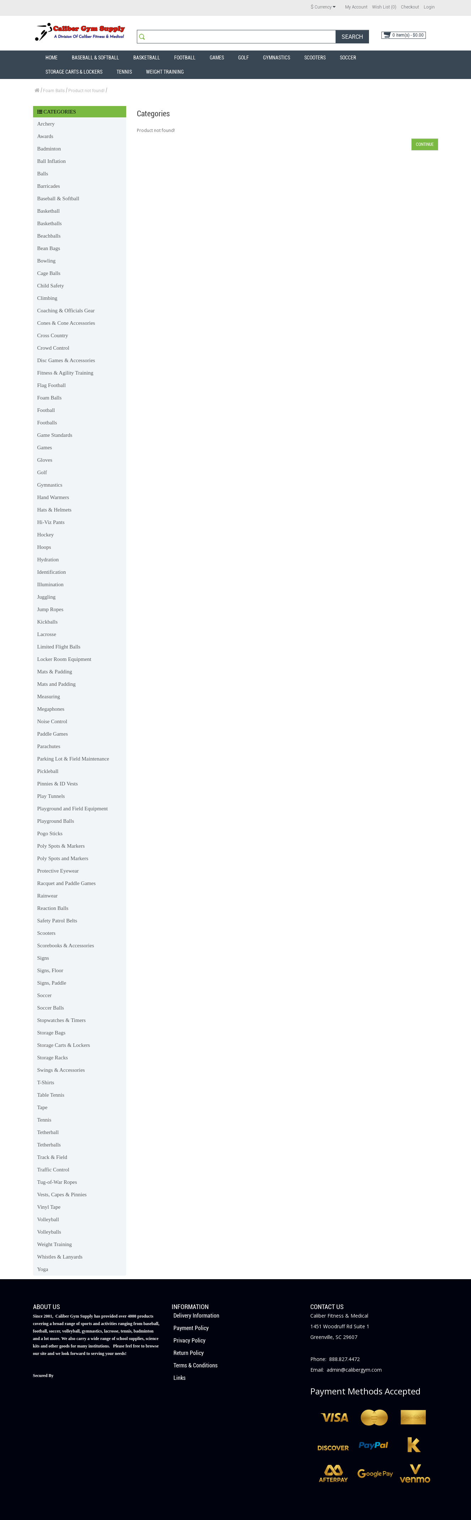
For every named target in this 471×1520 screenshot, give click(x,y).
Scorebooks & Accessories (65, 945)
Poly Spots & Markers (61, 846)
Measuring (48, 696)
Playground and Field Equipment (72, 808)
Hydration (48, 559)
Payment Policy (191, 1328)
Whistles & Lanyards (59, 1257)
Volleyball (48, 1219)
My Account (356, 7)
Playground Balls (55, 821)
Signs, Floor (50, 970)
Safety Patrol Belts (57, 920)
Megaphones (51, 709)
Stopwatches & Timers (61, 1020)
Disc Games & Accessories (66, 360)
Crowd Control (53, 348)
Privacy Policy (189, 1340)
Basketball (146, 57)
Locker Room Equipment (64, 659)
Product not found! (86, 90)
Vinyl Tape (49, 1207)
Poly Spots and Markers (63, 858)
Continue (425, 144)
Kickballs (47, 622)
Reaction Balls (53, 908)
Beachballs (49, 236)
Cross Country (52, 335)
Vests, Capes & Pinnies (62, 1194)
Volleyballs (49, 1232)
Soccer (348, 57)
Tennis (124, 72)
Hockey (45, 534)
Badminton (49, 149)
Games (217, 57)
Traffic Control (53, 1169)
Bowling (46, 261)
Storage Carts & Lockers (74, 72)
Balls (42, 173)
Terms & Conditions (195, 1365)
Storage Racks (52, 1057)
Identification (51, 572)
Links (179, 1378)
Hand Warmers (53, 497)
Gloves (45, 460)
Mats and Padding (56, 684)
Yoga (42, 1269)
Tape (42, 1107)
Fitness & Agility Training (65, 373)
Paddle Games (52, 734)
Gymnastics (276, 57)
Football (185, 57)
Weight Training (165, 72)
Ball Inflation (51, 161)
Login (429, 7)
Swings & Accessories (61, 1070)
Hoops (44, 547)
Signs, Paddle (51, 983)
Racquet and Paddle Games (66, 883)
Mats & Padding (54, 671)
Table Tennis (50, 1095)
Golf (243, 57)
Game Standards (55, 435)
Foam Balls (54, 90)
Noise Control (52, 721)
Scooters (315, 57)
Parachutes (48, 746)
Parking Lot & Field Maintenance (73, 759)
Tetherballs (49, 1145)
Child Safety (50, 285)
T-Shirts (45, 1082)
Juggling (46, 597)
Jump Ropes (50, 609)
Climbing (47, 298)
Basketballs (49, 223)
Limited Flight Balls (59, 647)
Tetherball (48, 1132)
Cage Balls (48, 273)
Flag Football (51, 385)
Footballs (47, 422)
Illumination (50, 584)
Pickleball (48, 771)
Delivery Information (196, 1315)
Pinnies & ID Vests (57, 784)
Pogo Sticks (50, 833)
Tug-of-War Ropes (57, 1182)
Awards (45, 136)
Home (52, 57)
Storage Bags (51, 1033)
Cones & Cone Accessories (66, 323)
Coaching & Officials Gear (66, 310)
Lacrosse (46, 634)
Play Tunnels (51, 796)
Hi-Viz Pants (51, 522)
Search (352, 36)
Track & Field (52, 1157)
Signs (43, 958)
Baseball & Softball (95, 57)
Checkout (410, 7)
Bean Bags (48, 248)
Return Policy (188, 1353)
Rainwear (47, 896)
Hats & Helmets (54, 510)
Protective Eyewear (58, 871)
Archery (46, 124)
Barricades (48, 186)
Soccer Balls (50, 1008)
